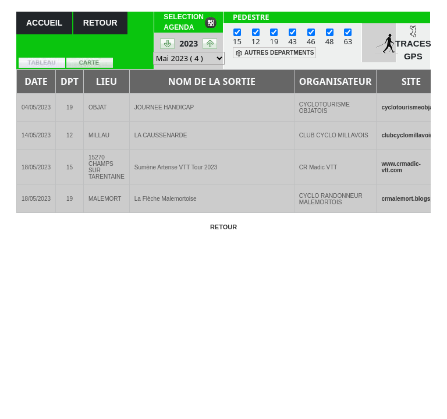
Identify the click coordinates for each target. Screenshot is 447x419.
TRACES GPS (413, 50)
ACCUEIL (44, 22)
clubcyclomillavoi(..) (409, 135)
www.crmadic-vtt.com (400, 167)
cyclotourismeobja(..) (410, 107)
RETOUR (100, 22)
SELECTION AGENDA (184, 22)
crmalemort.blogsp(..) (411, 199)
